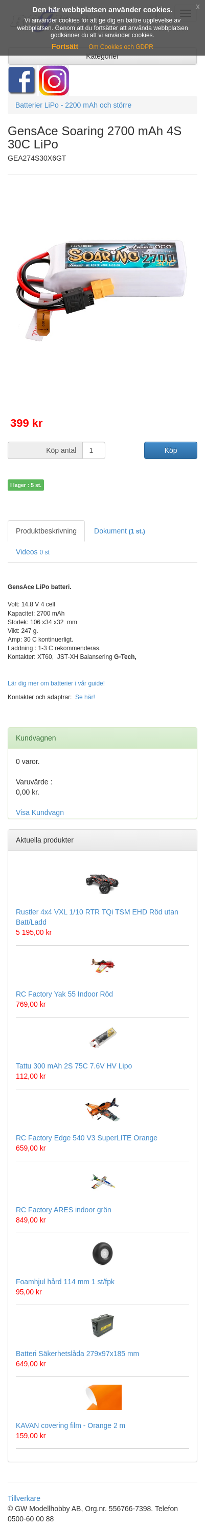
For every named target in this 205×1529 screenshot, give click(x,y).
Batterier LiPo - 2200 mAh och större (73, 105)
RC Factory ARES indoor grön (63, 1210)
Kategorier (102, 56)
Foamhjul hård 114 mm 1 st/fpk (65, 1282)
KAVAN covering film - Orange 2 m (70, 1425)
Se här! (85, 697)
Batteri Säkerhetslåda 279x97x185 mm (77, 1353)
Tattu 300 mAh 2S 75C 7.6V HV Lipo (74, 1066)
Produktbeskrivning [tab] (46, 531)
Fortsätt (65, 46)
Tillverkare (24, 1498)
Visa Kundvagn (40, 812)
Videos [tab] (33, 552)
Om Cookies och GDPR (120, 46)
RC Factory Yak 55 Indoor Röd (64, 994)
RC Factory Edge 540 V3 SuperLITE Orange (86, 1138)
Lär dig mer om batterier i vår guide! (56, 683)
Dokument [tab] (119, 531)
